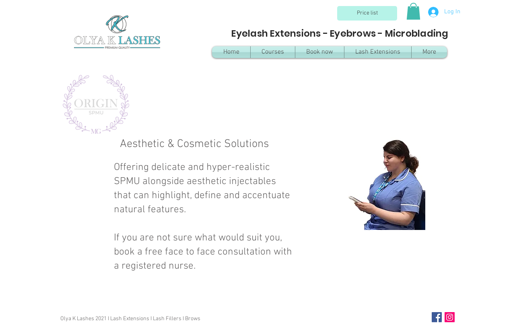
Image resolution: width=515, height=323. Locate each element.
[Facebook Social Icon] (437, 317)
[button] (413, 11)
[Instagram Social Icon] (450, 317)
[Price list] (367, 13)
